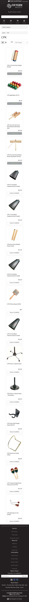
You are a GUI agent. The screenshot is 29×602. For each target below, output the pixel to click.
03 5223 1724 (14, 599)
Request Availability (14, 193)
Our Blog (14, 546)
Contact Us (14, 550)
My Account (14, 531)
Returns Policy (14, 562)
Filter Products (6, 27)
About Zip (14, 568)
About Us (14, 543)
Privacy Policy (14, 558)
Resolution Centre (14, 538)
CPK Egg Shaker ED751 (13, 95)
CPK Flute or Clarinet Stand (14, 363)
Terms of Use (14, 555)
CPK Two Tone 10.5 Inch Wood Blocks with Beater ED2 (13, 126)
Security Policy (14, 565)
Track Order (14, 534)
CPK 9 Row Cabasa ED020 (14, 304)
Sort (12, 42)
